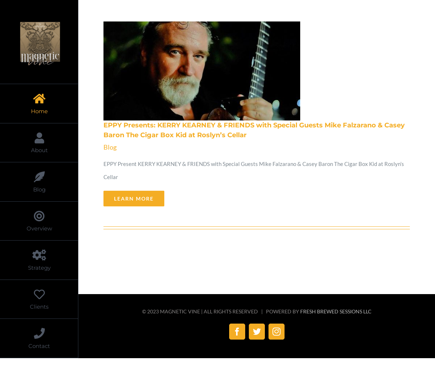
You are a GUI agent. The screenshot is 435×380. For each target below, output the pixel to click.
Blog (110, 147)
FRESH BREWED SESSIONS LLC (336, 311)
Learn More (134, 198)
